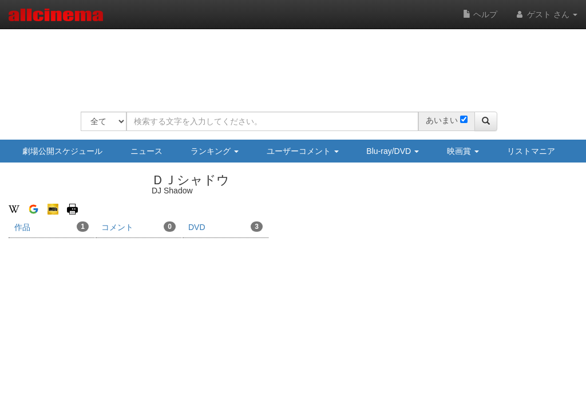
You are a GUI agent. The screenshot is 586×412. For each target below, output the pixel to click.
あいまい (442, 120)
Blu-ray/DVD (392, 151)
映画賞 (463, 151)
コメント (138, 226)
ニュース (146, 151)
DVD (225, 226)
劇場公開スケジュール (62, 151)
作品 (51, 226)
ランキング (215, 151)
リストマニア (531, 151)
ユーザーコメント (303, 151)
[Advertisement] (289, 63)
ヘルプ (480, 14)
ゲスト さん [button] (545, 14)
